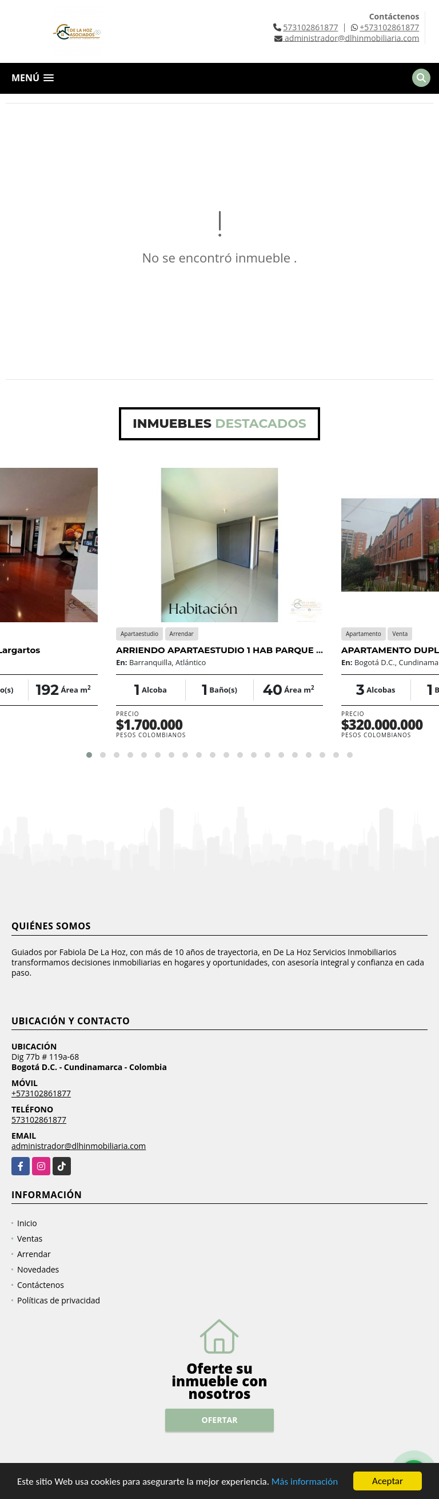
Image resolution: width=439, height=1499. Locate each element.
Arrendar (34, 1253)
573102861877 (310, 27)
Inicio (27, 1223)
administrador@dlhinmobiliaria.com (78, 1145)
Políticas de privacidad (58, 1300)
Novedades (38, 1269)
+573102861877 (389, 27)
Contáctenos (40, 1284)
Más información (305, 1482)
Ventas (29, 1238)
